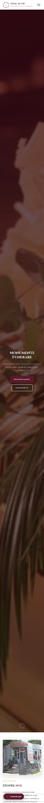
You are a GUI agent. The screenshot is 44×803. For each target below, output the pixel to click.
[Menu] (38, 5)
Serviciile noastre (22, 379)
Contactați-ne (22, 388)
